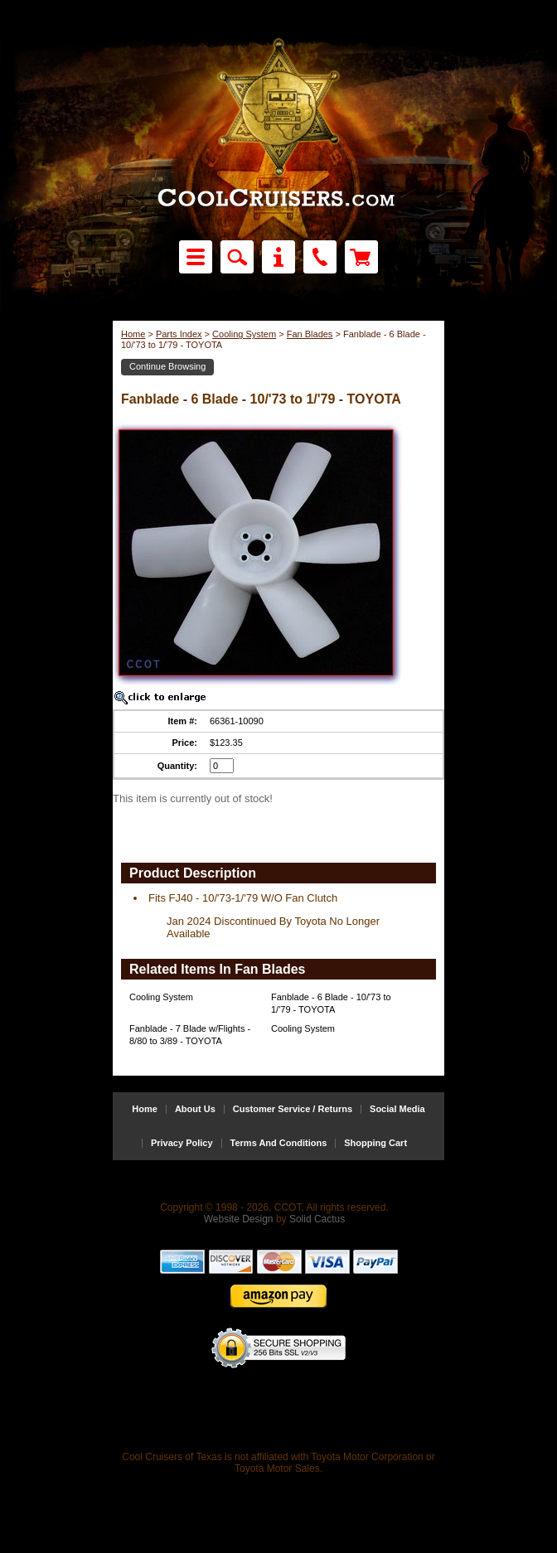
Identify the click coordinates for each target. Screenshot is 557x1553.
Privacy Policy (182, 1143)
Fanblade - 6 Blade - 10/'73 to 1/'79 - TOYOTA (331, 1003)
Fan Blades (310, 334)
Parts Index (179, 334)
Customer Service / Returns (292, 1109)
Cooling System (244, 334)
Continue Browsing (167, 366)
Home (133, 334)
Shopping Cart (375, 1143)
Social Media (397, 1109)
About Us (195, 1109)
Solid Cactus (317, 1219)
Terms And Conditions (278, 1143)
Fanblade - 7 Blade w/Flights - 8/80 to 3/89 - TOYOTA (189, 1034)
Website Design (239, 1219)
